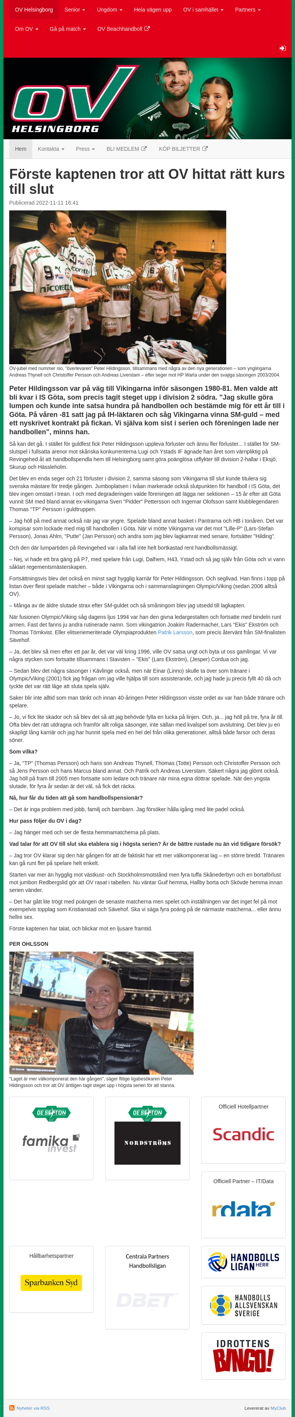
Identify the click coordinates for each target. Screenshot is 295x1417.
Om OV (26, 29)
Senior (75, 10)
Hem (21, 149)
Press (85, 149)
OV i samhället (203, 10)
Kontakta (51, 149)
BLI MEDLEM (127, 149)
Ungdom (110, 10)
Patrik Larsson (175, 632)
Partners (248, 10)
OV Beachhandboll (124, 29)
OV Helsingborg (34, 10)
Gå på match (68, 29)
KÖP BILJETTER (184, 149)
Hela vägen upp (153, 10)
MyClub (278, 1407)
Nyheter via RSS (33, 1407)
